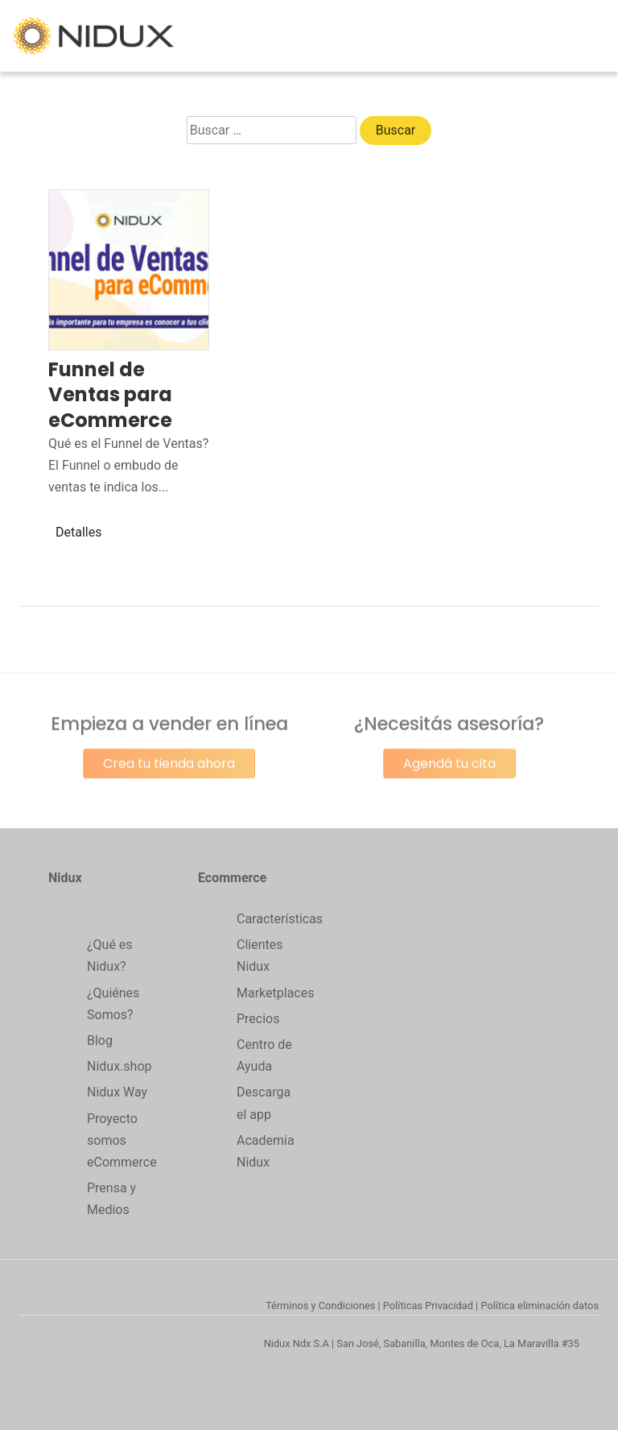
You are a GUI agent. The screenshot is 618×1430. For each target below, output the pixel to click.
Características (280, 918)
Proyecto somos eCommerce (122, 1140)
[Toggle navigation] (595, 36)
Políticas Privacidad (428, 1305)
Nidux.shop (119, 1066)
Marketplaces (275, 993)
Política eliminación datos (539, 1305)
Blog (100, 1040)
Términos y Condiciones (320, 1305)
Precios (258, 1018)
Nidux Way (117, 1092)
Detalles (78, 532)
